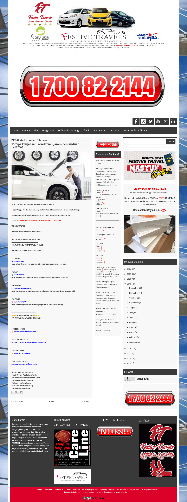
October (132, 298)
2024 (129, 269)
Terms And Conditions (135, 130)
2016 (129, 358)
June (131, 317)
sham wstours (29, 140)
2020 (129, 279)
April (131, 327)
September (134, 303)
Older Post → (86, 401)
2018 (129, 348)
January (132, 342)
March (132, 332)
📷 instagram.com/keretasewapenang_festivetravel (29, 342)
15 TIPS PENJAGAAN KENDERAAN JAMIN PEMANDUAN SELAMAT (38, 221)
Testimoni (114, 130)
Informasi (43, 140)
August (132, 308)
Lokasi (85, 130)
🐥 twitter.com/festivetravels (21, 353)
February (133, 337)
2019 (129, 284)
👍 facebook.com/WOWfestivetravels (24, 332)
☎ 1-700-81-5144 (18, 261)
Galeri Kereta (99, 130)
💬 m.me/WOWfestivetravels (21, 288)
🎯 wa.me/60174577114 (20, 302)
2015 (129, 363)
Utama (15, 130)
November (133, 293)
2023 (129, 274)
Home (51, 401)
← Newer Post (17, 401)
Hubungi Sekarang (68, 130)
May (131, 322)
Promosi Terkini (30, 130)
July (131, 313)
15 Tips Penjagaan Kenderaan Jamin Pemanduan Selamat (45, 145)
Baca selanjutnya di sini (146, 210)
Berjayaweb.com (150, 490)
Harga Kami (48, 130)
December (133, 288)
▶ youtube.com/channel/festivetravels (24, 364)
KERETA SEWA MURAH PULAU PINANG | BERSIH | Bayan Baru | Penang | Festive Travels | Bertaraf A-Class (91, 490)
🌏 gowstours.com (18, 275)
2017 (129, 353)
